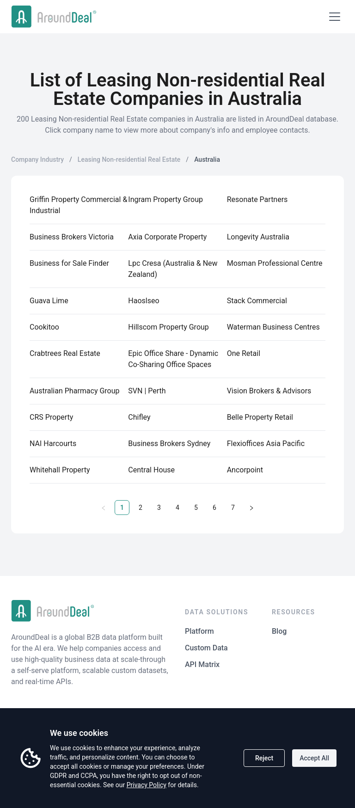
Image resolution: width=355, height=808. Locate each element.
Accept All (314, 758)
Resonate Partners (257, 199)
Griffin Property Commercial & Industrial (78, 205)
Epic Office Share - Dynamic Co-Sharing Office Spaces (173, 359)
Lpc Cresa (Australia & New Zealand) (172, 269)
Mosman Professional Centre (275, 263)
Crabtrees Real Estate (65, 353)
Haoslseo (143, 300)
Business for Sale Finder (69, 263)
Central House (151, 469)
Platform (199, 631)
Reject (264, 758)
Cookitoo (44, 327)
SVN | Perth (146, 390)
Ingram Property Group (165, 199)
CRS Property (51, 417)
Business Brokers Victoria (72, 237)
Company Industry (37, 159)
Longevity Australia (258, 237)
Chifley (139, 417)
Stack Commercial (257, 300)
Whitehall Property (60, 469)
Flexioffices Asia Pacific (266, 443)
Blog (279, 631)
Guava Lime (49, 300)
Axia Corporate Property (167, 237)
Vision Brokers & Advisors (269, 390)
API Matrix (202, 664)
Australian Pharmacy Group (75, 390)
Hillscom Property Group (168, 327)
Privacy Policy (146, 785)
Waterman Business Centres (273, 327)
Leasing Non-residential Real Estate (129, 159)
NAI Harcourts (53, 443)
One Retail (243, 353)
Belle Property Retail (260, 417)
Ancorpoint (245, 469)
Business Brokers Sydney (169, 443)
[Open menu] (334, 16)
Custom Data (206, 647)
